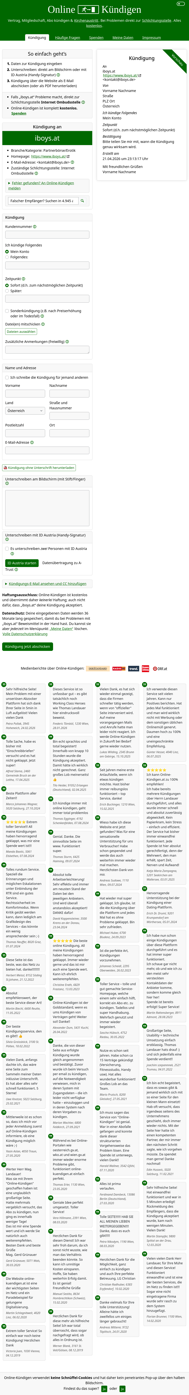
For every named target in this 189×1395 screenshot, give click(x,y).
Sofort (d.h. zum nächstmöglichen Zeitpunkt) (46, 285)
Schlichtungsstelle (156, 20)
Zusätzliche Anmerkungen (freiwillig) (34, 341)
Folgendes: (19, 257)
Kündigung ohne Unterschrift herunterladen (41, 467)
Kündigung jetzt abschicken (27, 646)
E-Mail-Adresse (17, 442)
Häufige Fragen (67, 37)
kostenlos (94, 25)
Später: (16, 290)
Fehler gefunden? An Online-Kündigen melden (41, 186)
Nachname (58, 385)
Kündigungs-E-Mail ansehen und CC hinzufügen (47, 583)
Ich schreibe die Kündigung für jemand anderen (49, 377)
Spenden (96, 37)
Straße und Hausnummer (60, 405)
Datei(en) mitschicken (22, 324)
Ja (104, 1389)
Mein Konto (19, 251)
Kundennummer (18, 226)
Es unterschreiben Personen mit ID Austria (48, 548)
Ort (52, 425)
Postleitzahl (14, 425)
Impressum (151, 37)
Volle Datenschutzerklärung (25, 633)
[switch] (181, 4)
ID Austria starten (22, 563)
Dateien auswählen (21, 331)
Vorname (12, 385)
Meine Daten (122, 37)
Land (9, 402)
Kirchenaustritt (86, 20)
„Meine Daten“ (61, 628)
